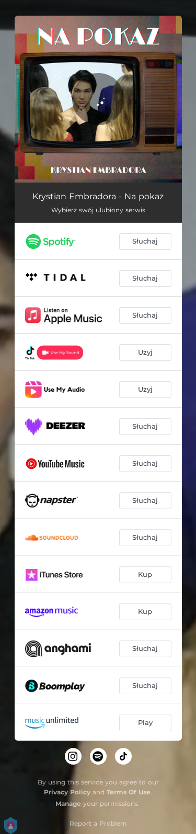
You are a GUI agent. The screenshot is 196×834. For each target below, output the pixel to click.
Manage (68, 803)
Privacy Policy (67, 792)
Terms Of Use (129, 792)
